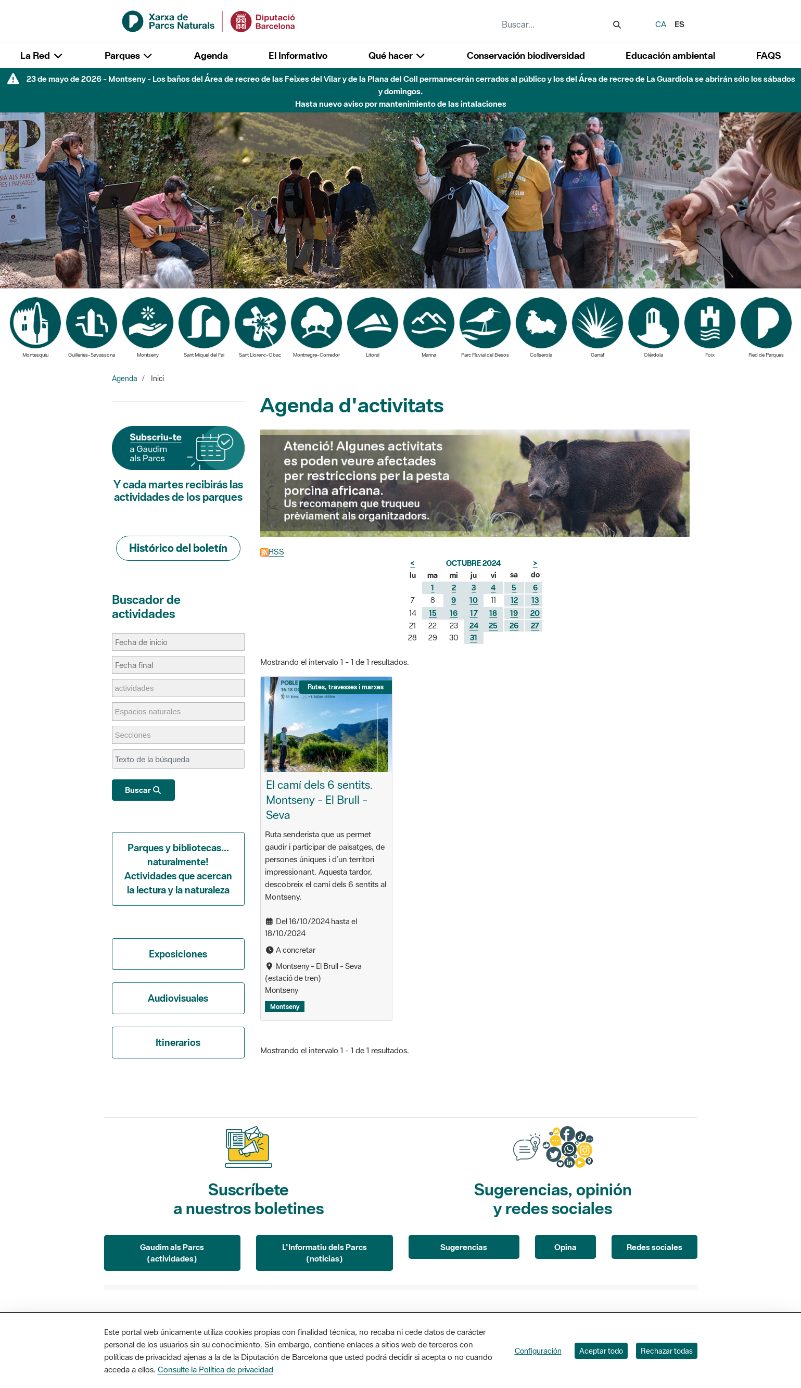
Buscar (143, 790)
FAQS (768, 55)
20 (535, 613)
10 (473, 600)
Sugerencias (463, 1247)
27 (535, 625)
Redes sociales (654, 1247)
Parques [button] (129, 55)
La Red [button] (41, 55)
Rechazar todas (667, 1351)
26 (514, 625)
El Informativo (298, 55)
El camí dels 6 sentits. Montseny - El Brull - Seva (319, 799)
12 (514, 600)
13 (535, 600)
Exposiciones (178, 954)
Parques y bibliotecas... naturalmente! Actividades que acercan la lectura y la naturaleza (178, 868)
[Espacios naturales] (153, 711)
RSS (272, 551)
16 (453, 613)
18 (493, 613)
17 (474, 613)
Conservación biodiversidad (526, 55)
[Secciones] (138, 734)
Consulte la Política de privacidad (215, 1369)
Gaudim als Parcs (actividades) (172, 1253)
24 (473, 625)
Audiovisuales (178, 998)
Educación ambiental (670, 55)
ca (660, 24)
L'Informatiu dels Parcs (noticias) (324, 1253)
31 (473, 637)
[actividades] (139, 688)
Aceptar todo (601, 1351)
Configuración (538, 1351)
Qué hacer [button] (397, 55)
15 (433, 613)
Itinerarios (178, 1042)
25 (493, 625)
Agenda (211, 55)
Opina (565, 1247)
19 (514, 613)
